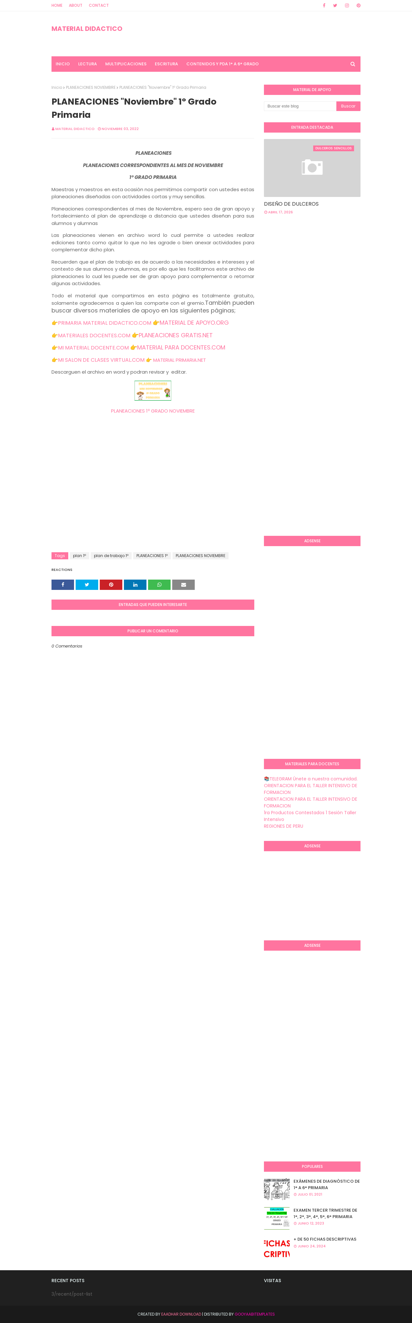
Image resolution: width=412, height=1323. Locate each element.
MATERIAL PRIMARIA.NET (179, 360)
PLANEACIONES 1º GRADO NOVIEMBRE (153, 410)
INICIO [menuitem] (63, 64)
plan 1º (79, 555)
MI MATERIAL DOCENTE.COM (93, 347)
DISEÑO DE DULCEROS (291, 204)
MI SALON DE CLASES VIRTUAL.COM (101, 360)
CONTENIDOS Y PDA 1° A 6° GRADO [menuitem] (222, 64)
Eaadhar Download (181, 1314)
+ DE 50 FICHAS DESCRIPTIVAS (325, 1239)
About (75, 5)
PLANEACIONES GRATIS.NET (176, 335)
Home (57, 5)
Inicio (57, 87)
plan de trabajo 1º (111, 555)
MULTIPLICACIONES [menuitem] (125, 64)
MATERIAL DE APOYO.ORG (194, 323)
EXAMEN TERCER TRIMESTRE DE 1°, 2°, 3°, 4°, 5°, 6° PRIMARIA (325, 1213)
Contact (99, 5)
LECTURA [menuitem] (87, 64)
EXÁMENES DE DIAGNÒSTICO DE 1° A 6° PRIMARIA (327, 1184)
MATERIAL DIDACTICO (87, 28)
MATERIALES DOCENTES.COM (94, 335)
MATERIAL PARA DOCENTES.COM (181, 347)
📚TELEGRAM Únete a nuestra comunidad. (311, 779)
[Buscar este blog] (300, 106)
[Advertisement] (153, 501)
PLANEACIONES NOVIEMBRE (91, 87)
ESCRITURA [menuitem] (166, 64)
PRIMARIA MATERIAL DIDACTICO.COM (104, 323)
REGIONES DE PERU (283, 826)
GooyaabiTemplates (255, 1314)
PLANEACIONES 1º (152, 555)
